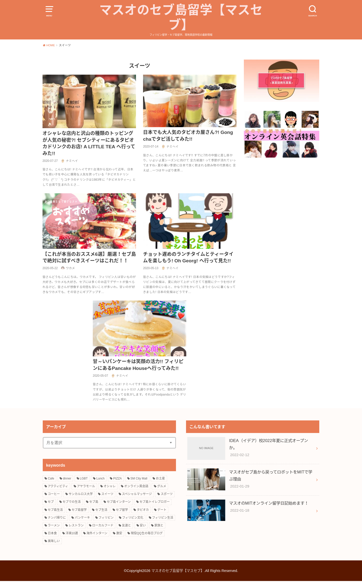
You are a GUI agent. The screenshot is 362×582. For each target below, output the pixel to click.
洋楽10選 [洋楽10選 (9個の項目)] (72, 534)
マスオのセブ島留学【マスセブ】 (181, 18)
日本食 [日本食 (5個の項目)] (52, 534)
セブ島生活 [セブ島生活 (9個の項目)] (55, 510)
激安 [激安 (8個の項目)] (119, 534)
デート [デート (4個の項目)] (161, 510)
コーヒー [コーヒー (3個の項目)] (54, 495)
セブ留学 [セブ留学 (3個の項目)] (122, 510)
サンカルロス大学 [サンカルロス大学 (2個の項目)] (81, 495)
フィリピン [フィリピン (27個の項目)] (106, 518)
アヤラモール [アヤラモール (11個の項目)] (86, 487)
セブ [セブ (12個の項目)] (51, 503)
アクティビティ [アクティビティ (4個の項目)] (58, 487)
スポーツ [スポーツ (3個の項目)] (167, 495)
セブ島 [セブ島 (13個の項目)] (93, 503)
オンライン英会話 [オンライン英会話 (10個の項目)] (136, 487)
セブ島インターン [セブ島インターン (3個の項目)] (119, 503)
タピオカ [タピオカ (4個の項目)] (143, 510)
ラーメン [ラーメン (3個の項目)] (54, 526)
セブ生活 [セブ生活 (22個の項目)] (101, 510)
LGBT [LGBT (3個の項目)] (84, 479)
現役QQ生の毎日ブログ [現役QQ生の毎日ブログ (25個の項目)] (147, 534)
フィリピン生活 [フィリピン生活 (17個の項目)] (162, 518)
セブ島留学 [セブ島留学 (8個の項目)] (79, 510)
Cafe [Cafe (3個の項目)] (51, 479)
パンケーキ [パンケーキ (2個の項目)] (82, 518)
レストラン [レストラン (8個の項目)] (76, 526)
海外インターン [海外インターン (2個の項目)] (96, 534)
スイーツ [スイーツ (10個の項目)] (107, 495)
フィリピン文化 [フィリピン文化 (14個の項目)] (132, 518)
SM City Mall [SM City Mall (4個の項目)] (138, 479)
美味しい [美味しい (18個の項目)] (54, 542)
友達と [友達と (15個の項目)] (126, 526)
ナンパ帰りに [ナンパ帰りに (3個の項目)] (57, 518)
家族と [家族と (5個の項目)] (158, 526)
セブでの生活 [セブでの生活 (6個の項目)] (72, 503)
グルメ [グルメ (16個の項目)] (161, 487)
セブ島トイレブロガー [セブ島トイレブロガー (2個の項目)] (155, 503)
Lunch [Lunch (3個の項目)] (100, 479)
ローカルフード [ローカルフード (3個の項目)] (102, 526)
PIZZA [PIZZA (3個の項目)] (117, 479)
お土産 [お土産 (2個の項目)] (160, 479)
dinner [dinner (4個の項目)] (67, 479)
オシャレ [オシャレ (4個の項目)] (110, 487)
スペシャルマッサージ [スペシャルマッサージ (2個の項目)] (137, 495)
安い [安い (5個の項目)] (143, 526)
